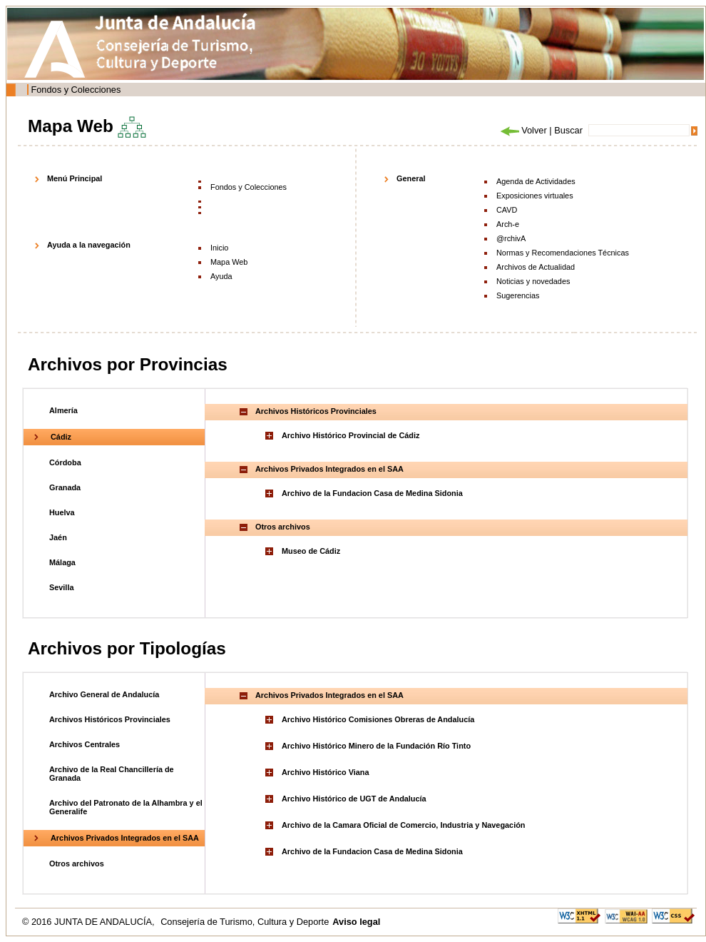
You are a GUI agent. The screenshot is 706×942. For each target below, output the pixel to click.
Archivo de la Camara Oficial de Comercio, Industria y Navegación (403, 825)
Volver (522, 130)
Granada (65, 487)
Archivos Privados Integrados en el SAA (125, 838)
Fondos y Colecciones (76, 89)
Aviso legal (356, 921)
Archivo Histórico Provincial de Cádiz (350, 435)
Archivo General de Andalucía (104, 694)
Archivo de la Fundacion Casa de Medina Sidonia (372, 493)
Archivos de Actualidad (535, 267)
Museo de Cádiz (311, 551)
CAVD (506, 210)
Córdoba (65, 462)
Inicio (219, 247)
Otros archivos (76, 863)
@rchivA (511, 238)
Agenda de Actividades (535, 181)
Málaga (62, 562)
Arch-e (507, 224)
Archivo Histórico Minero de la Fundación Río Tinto (376, 745)
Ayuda (221, 276)
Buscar (568, 130)
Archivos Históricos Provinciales (109, 719)
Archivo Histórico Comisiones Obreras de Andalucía (378, 719)
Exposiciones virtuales (534, 195)
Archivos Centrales (84, 744)
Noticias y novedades (533, 281)
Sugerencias (517, 295)
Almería (63, 410)
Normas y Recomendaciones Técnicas (562, 252)
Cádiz (61, 436)
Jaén (58, 537)
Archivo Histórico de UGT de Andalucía (354, 798)
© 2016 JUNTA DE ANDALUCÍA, (89, 921)
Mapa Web (228, 262)
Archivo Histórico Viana (325, 772)
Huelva (62, 512)
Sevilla (61, 587)
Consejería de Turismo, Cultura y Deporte (244, 921)
